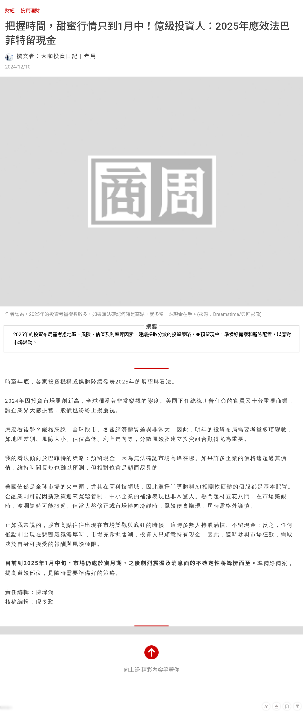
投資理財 (30, 11)
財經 (10, 11)
